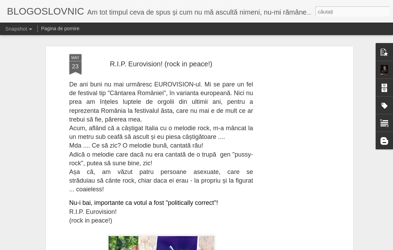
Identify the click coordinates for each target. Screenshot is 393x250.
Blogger (234, 246)
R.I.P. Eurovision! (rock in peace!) (161, 49)
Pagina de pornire (60, 28)
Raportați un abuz (258, 246)
